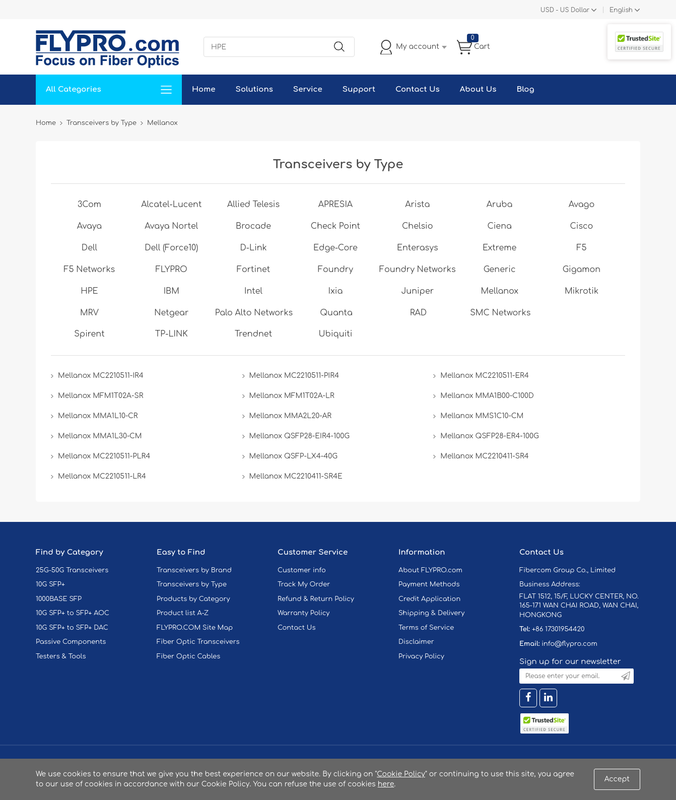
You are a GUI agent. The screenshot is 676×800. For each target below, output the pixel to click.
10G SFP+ (50, 584)
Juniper (417, 291)
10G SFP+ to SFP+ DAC (72, 627)
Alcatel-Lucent (171, 204)
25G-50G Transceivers (72, 570)
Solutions (254, 89)
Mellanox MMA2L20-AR (290, 416)
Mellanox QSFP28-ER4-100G (489, 436)
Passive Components (71, 641)
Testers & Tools (61, 656)
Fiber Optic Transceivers (198, 641)
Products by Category (193, 599)
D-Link (253, 247)
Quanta (336, 312)
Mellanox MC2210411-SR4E (296, 476)
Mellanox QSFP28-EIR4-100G (299, 436)
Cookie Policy (401, 774)
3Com (89, 204)
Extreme (499, 247)
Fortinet (253, 269)
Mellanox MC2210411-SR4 (484, 456)
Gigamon (581, 269)
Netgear (171, 312)
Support (359, 89)
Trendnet (253, 334)
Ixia (335, 291)
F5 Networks (89, 269)
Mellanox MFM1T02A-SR (100, 395)
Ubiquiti (336, 334)
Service (307, 89)
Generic (500, 269)
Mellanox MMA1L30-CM (100, 436)
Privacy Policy (421, 656)
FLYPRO (171, 269)
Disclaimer (416, 641)
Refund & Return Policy (316, 599)
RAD (418, 312)
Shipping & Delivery (431, 613)
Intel (253, 291)
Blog (525, 89)
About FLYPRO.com (430, 570)
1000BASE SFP (59, 599)
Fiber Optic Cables (188, 656)
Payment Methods (429, 584)
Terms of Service (426, 627)
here (386, 784)
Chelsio (417, 226)
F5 (581, 247)
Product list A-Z (183, 613)
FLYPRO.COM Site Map (195, 627)
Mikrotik (581, 291)
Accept (617, 779)
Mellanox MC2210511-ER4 (484, 375)
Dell (89, 247)
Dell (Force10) (171, 247)
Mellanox (499, 291)
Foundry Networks (417, 269)
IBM (171, 291)
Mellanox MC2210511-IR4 (101, 375)
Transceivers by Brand (194, 570)
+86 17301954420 (558, 629)
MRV (89, 312)
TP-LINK (171, 334)
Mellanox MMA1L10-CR (98, 416)
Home (204, 89)
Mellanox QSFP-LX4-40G (293, 456)
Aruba (500, 204)
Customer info (302, 570)
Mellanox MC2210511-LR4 (102, 476)
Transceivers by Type (192, 584)
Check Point (335, 226)
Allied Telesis (253, 204)
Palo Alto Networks (254, 312)
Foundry (335, 269)
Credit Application (429, 599)
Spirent (89, 334)
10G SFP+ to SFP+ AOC (72, 613)
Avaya (89, 226)
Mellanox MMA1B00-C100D (487, 395)
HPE (89, 291)
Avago (582, 204)
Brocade (253, 226)
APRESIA (335, 204)
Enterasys (417, 247)
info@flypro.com (569, 643)
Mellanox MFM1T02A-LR (291, 395)
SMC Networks (500, 312)
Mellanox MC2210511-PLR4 (104, 456)
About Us (478, 89)
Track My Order (304, 584)
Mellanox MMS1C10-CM (481, 416)
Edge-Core (335, 247)
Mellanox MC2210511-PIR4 (294, 375)
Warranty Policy (304, 613)
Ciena (499, 226)
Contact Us (417, 89)
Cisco (581, 226)
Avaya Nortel (171, 226)
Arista (417, 204)
